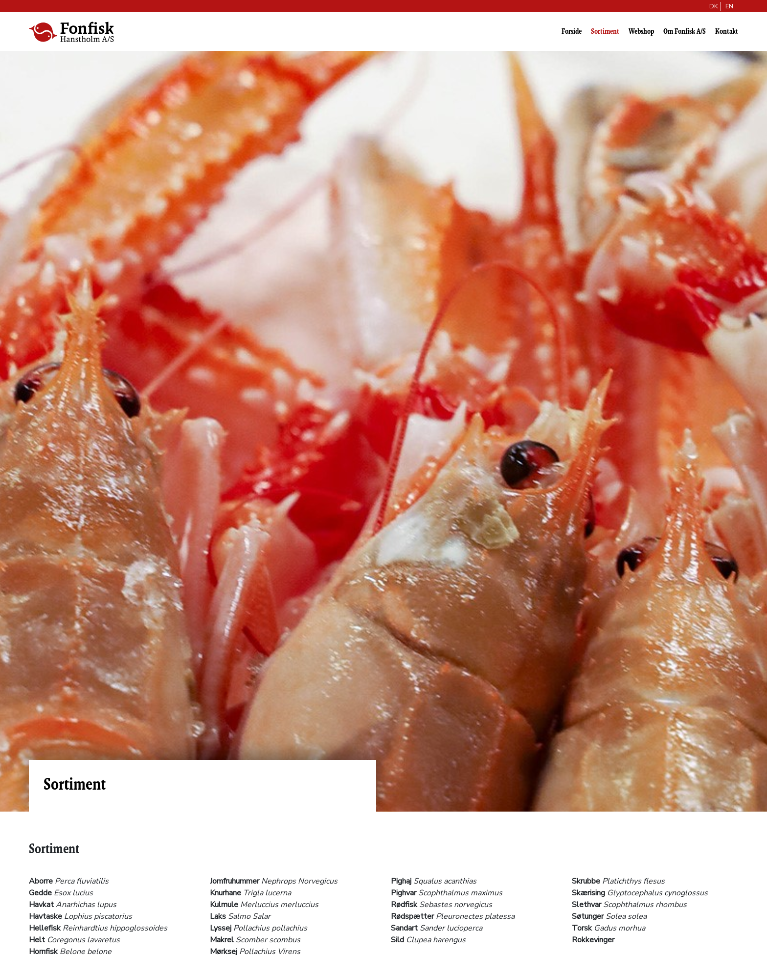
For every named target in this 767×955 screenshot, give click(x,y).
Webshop (641, 31)
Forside (572, 31)
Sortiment (605, 31)
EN (729, 6)
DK (713, 6)
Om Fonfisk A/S (684, 31)
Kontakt (726, 31)
